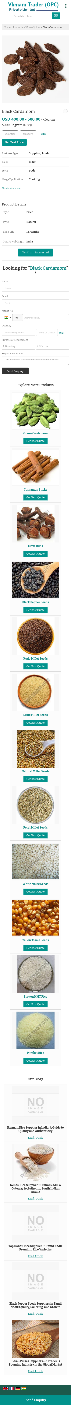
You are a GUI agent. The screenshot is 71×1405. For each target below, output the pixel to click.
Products (18, 27)
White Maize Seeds (35, 884)
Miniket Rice (35, 1053)
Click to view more (11, 188)
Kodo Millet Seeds (35, 658)
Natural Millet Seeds (35, 771)
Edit (43, 133)
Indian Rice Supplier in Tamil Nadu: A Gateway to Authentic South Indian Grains (35, 1188)
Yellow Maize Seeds (35, 940)
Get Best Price (14, 142)
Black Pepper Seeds (35, 602)
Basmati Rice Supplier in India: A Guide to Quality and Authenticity (35, 1129)
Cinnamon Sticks (35, 489)
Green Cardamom (35, 433)
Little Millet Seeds (35, 715)
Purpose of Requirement (15, 340)
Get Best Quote (35, 441)
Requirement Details (12, 353)
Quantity (6, 325)
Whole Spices (32, 27)
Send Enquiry (36, 1400)
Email (5, 296)
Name (5, 281)
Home (7, 27)
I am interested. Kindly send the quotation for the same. (35, 360)
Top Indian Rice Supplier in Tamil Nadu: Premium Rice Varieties (35, 1247)
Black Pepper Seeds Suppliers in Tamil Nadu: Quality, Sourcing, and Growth (35, 1305)
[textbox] (28, 133)
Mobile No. (7, 310)
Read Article (35, 1137)
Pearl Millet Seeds (35, 827)
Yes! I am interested (35, 252)
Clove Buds (35, 546)
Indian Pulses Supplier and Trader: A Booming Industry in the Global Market (35, 1363)
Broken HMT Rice (35, 996)
